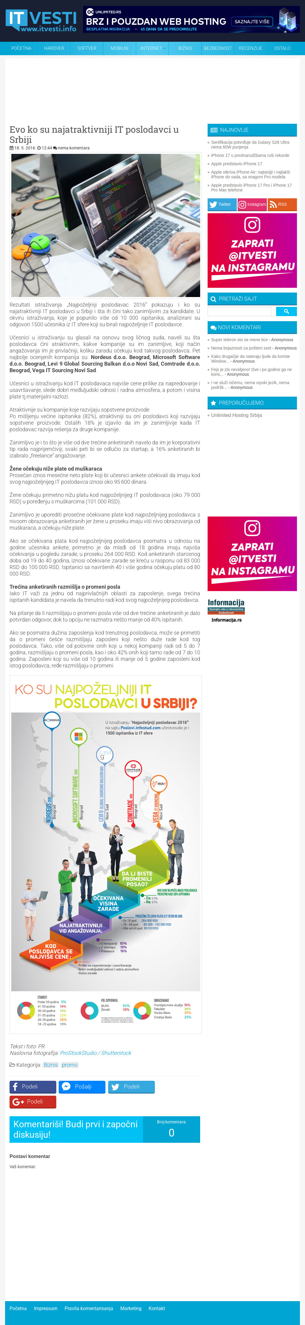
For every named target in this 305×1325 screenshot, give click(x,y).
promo (69, 1065)
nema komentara (74, 148)
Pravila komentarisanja (89, 1293)
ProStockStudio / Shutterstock (95, 1053)
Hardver (54, 48)
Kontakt (157, 1293)
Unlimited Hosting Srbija (236, 415)
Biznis (185, 48)
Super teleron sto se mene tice (239, 339)
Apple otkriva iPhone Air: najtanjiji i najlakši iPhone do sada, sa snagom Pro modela (250, 174)
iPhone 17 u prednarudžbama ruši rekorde (250, 155)
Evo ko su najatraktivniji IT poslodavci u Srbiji (94, 134)
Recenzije (250, 48)
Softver (87, 48)
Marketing (130, 1293)
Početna (21, 48)
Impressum (45, 1293)
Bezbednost (218, 48)
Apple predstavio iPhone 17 (236, 163)
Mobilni (119, 48)
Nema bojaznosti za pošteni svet (241, 348)
